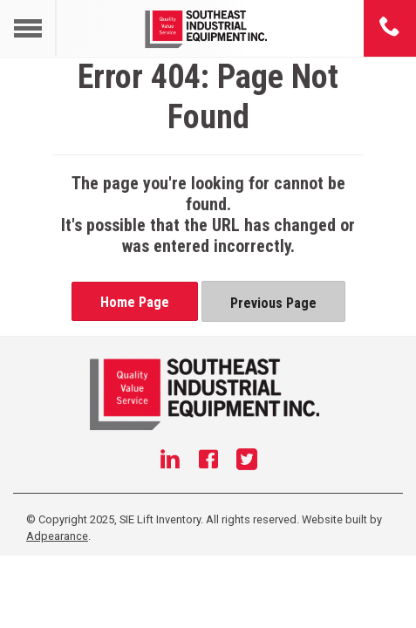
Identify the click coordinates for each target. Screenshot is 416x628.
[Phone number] (389, 28)
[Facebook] (208, 461)
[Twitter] (246, 461)
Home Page (134, 302)
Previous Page (273, 303)
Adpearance (57, 536)
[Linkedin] (170, 461)
